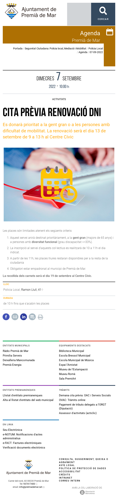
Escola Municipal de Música (76, 360)
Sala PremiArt (67, 378)
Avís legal (67, 465)
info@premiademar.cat (30, 487)
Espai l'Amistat (68, 364)
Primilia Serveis (12, 355)
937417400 (29, 484)
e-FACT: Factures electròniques (22, 443)
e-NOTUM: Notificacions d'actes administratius (22, 436)
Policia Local (95, 48)
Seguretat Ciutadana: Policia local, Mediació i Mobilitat (55, 48)
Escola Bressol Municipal (74, 355)
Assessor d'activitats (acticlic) (78, 413)
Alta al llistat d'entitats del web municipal (28, 400)
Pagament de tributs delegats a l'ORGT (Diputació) (82, 406)
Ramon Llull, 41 (31, 289)
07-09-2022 (96, 52)
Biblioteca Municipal (71, 351)
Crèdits (64, 474)
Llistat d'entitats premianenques (22, 395)
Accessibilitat (70, 471)
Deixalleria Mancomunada (19, 360)
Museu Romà (67, 374)
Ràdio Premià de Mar (15, 351)
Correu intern (69, 480)
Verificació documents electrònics (24, 447)
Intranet (65, 478)
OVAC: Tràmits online (72, 400)
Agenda (83, 52)
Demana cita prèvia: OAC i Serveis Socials (85, 395)
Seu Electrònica (12, 430)
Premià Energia (12, 364)
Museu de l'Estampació (73, 369)
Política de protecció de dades (82, 468)
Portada (17, 48)
